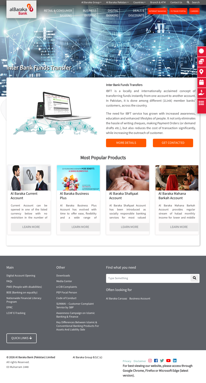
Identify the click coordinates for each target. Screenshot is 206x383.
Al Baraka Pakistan (116, 2)
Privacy (127, 361)
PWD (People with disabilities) (24, 287)
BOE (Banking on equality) (21, 292)
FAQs (9, 281)
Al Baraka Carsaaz (116, 298)
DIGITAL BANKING (112, 13)
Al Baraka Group (90, 2)
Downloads (63, 275)
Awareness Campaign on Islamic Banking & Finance (75, 315)
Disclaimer (140, 361)
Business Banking (90, 13)
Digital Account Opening (20, 275)
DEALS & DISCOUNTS (136, 13)
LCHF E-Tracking (15, 313)
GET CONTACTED (173, 143)
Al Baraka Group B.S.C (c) (87, 357)
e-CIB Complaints (66, 287)
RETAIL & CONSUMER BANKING (58, 13)
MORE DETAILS (126, 143)
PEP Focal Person (66, 292)
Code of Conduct (66, 298)
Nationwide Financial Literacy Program (23, 300)
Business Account (139, 298)
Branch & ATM (158, 2)
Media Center (64, 281)
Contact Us (176, 2)
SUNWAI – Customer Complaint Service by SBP (75, 305)
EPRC (9, 307)
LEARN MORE (31, 227)
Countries (138, 2)
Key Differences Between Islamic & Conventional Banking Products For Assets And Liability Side (77, 326)
